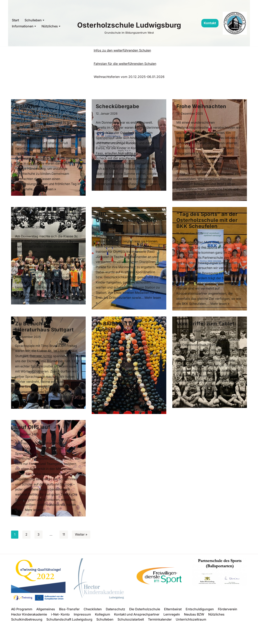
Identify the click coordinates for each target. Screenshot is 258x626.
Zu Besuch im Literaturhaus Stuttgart (44, 327)
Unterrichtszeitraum (191, 621)
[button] (43, 20)
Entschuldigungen (200, 611)
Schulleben (104, 621)
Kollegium (102, 616)
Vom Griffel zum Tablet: (207, 324)
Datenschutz (116, 611)
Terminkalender (160, 621)
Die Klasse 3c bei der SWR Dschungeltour (42, 217)
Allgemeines (45, 611)
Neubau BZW (194, 616)
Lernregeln (171, 616)
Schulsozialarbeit (131, 621)
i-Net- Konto (60, 616)
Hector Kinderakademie (29, 616)
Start (15, 20)
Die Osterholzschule (145, 611)
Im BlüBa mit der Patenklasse (116, 327)
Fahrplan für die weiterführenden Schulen (125, 64)
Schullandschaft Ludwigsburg (69, 621)
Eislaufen (27, 106)
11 (64, 536)
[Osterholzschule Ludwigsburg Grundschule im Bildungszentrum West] (129, 27)
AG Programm (21, 611)
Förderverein (228, 611)
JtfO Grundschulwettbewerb (126, 217)
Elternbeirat (173, 611)
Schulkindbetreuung (26, 621)
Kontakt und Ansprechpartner (136, 616)
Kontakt (210, 23)
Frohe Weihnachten (201, 106)
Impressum (82, 616)
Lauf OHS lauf (32, 428)
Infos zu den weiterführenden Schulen (122, 50)
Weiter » (82, 536)
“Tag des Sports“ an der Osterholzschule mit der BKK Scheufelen (206, 220)
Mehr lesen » (47, 189)
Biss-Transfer (69, 611)
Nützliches (216, 616)
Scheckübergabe (117, 106)
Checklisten (93, 611)
